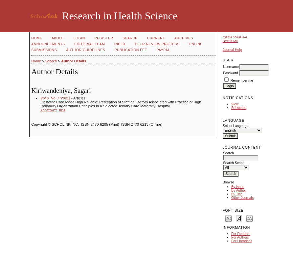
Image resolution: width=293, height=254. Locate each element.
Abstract (48, 110)
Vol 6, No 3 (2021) (55, 98)
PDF (62, 110)
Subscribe (238, 108)
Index (119, 44)
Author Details (73, 61)
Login (79, 38)
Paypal (163, 50)
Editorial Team (89, 44)
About (58, 38)
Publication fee (131, 50)
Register (103, 38)
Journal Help (232, 50)
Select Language (235, 126)
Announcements (48, 44)
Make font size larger (249, 218)
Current (156, 38)
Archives (183, 38)
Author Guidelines (85, 50)
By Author (238, 190)
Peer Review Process (157, 44)
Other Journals (242, 198)
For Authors (240, 237)
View (234, 104)
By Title (236, 194)
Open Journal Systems (235, 39)
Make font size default (239, 218)
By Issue (237, 187)
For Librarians (241, 241)
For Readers (240, 234)
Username (231, 67)
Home (36, 38)
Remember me (242, 80)
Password (230, 73)
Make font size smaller (228, 218)
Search (130, 38)
